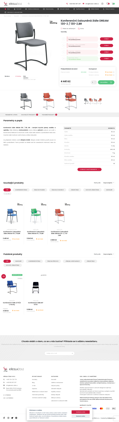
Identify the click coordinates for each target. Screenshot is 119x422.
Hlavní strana (7, 16)
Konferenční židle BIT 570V (35, 304)
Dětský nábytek (55, 394)
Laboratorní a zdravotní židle (59, 401)
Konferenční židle (21, 190)
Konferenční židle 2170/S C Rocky (12, 304)
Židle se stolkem (39, 190)
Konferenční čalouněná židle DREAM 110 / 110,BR (11, 233)
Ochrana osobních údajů (39, 398)
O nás (33, 385)
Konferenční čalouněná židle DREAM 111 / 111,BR (35, 233)
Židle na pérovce (52, 261)
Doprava (34, 388)
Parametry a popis (11, 115)
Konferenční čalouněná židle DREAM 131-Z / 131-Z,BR (59, 233)
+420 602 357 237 (75, 4)
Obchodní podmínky (38, 394)
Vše (7, 190)
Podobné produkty (49, 115)
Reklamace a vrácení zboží (39, 391)
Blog (33, 382)
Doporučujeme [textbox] (107, 183)
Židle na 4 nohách (58, 190)
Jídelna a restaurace (73, 261)
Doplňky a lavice (55, 391)
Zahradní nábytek (56, 388)
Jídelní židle (75, 190)
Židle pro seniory (55, 398)
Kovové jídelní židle (92, 190)
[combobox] (109, 183)
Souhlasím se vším (80, 412)
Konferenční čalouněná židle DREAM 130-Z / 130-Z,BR (35, 16)
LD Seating (18, 76)
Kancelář (16, 16)
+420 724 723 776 (10, 379)
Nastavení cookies (80, 416)
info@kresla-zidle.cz (92, 4)
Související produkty (29, 115)
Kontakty (34, 379)
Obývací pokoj (55, 385)
